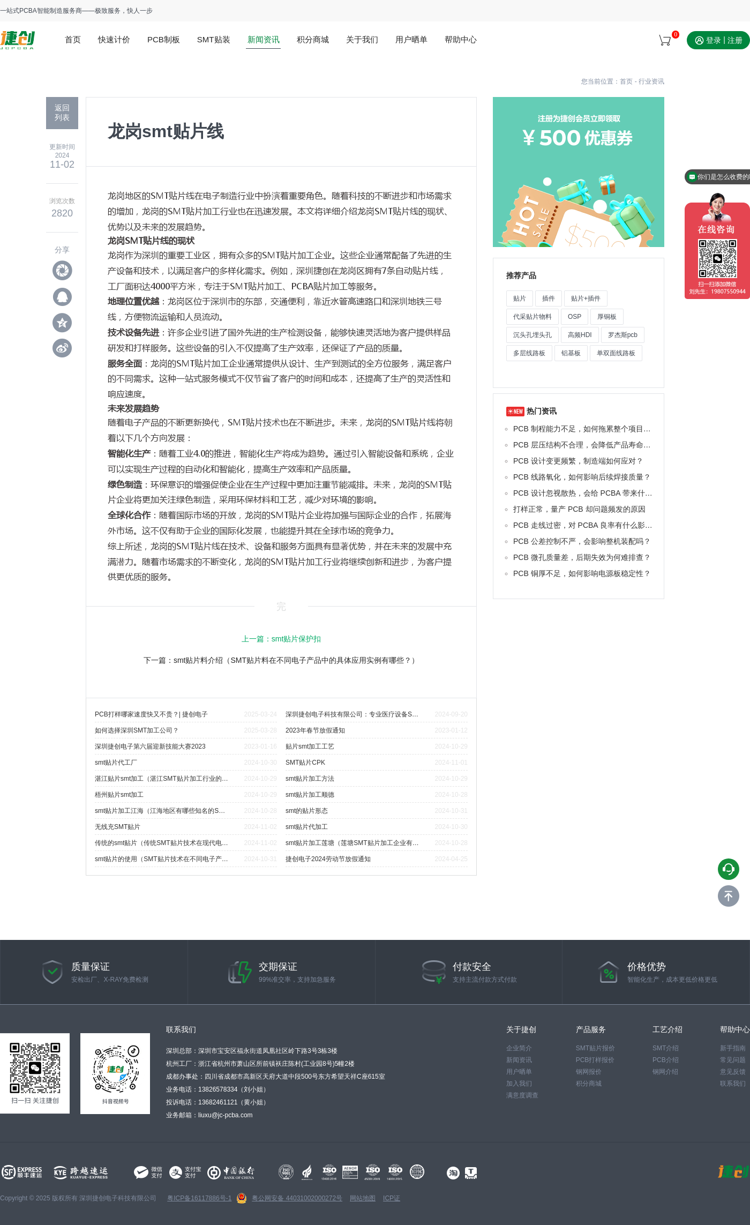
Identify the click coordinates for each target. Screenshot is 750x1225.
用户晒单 (411, 39)
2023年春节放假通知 (315, 730)
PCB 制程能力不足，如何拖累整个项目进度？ (584, 428)
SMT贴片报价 (595, 1048)
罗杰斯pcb (623, 335)
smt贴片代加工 (307, 827)
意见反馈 (733, 1071)
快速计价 (114, 39)
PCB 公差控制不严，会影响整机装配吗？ (582, 541)
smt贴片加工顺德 (310, 794)
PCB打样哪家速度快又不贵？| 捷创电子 (151, 714)
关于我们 (362, 39)
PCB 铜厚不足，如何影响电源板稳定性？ (582, 573)
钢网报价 (589, 1071)
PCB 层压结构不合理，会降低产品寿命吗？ (584, 444)
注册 (735, 40)
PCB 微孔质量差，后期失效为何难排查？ (582, 557)
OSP (574, 316)
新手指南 (733, 1048)
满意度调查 (522, 1095)
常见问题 (733, 1060)
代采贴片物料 (532, 316)
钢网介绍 (665, 1071)
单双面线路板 (616, 353)
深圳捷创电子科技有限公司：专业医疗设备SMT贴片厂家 (352, 714)
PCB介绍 (665, 1060)
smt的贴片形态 (307, 811)
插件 (548, 298)
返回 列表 (62, 112)
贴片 (519, 298)
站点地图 (737, 10)
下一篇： (281, 660)
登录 (713, 40)
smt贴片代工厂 (116, 762)
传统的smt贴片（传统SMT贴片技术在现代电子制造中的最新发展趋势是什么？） (162, 843)
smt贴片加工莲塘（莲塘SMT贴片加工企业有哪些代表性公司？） (352, 843)
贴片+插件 (586, 298)
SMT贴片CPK (305, 762)
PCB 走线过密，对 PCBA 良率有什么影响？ (584, 525)
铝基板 (571, 353)
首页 (73, 39)
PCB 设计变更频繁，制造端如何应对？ (578, 461)
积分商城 (313, 39)
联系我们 (733, 1083)
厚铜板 (607, 316)
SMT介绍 (665, 1048)
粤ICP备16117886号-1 (199, 1198)
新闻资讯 (264, 39)
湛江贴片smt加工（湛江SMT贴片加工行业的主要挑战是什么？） (162, 778)
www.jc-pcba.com (17, 40)
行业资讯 (651, 81)
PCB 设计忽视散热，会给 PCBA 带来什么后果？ (584, 493)
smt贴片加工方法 (310, 778)
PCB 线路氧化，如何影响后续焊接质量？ (582, 477)
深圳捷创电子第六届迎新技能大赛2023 (150, 746)
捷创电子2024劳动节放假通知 (328, 859)
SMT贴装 (213, 39)
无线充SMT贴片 (117, 827)
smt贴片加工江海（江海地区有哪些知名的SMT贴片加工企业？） (162, 811)
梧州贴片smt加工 (119, 794)
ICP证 (391, 1198)
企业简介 (519, 1048)
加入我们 (519, 1083)
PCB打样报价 (595, 1060)
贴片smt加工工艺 (310, 746)
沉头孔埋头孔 (532, 335)
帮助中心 (461, 39)
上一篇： (281, 638)
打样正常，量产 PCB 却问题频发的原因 (579, 509)
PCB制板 (163, 39)
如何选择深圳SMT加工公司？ (137, 730)
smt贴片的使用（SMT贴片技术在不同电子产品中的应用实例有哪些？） (162, 859)
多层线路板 (529, 353)
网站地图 (363, 1198)
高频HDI (580, 335)
